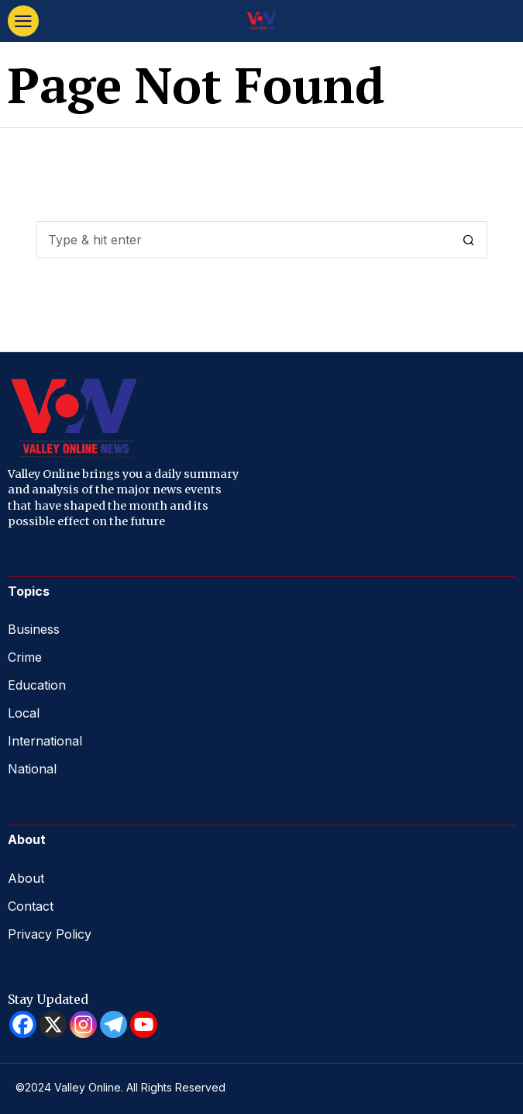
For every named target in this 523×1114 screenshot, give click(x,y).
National (32, 769)
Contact (30, 906)
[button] (468, 239)
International (45, 741)
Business (34, 629)
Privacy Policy (49, 934)
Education (37, 685)
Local (24, 713)
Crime (25, 657)
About (26, 878)
